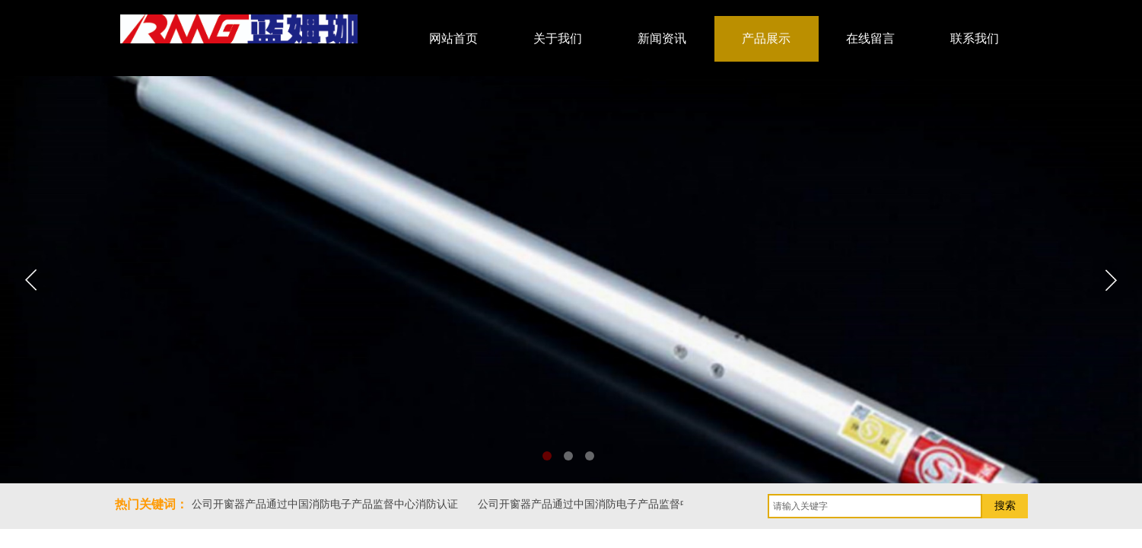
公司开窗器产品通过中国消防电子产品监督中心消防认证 (325, 504)
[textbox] (875, 506)
